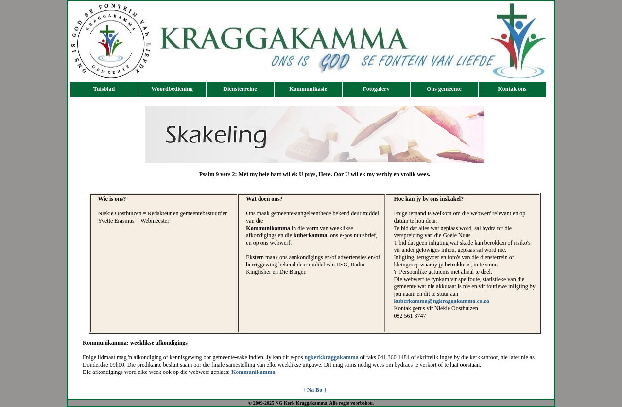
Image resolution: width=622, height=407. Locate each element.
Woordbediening (171, 89)
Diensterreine (240, 89)
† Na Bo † (315, 390)
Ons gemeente (444, 89)
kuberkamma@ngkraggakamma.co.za (441, 301)
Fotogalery (376, 89)
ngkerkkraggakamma (331, 357)
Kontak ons (512, 89)
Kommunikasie (308, 89)
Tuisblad (104, 89)
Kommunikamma (253, 372)
